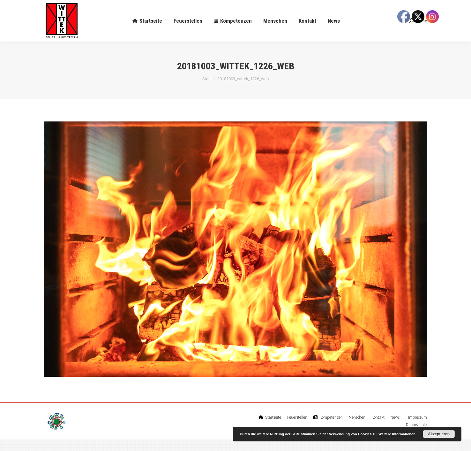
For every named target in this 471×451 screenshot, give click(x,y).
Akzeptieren (439, 434)
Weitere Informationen (396, 434)
